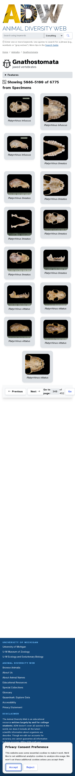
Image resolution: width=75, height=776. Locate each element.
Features (13, 74)
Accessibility (9, 702)
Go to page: (46, 391)
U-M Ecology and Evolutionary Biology (22, 656)
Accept (13, 767)
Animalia (15, 52)
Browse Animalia (11, 667)
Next (35, 391)
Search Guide (51, 45)
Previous (15, 391)
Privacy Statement (12, 707)
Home (5, 52)
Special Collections (12, 687)
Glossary (7, 692)
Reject (30, 767)
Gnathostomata (30, 52)
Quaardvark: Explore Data (16, 697)
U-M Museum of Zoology (16, 651)
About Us (7, 672)
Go (70, 391)
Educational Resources (14, 682)
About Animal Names (13, 677)
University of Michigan (14, 646)
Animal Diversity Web (34, 28)
